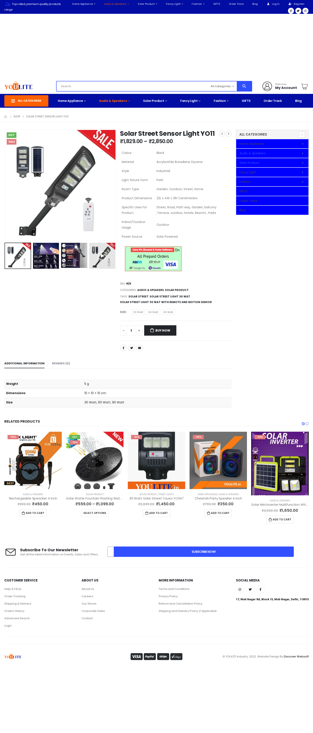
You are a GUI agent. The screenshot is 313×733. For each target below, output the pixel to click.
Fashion (197, 4)
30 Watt (138, 312)
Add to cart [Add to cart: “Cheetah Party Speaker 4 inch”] (220, 513)
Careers (87, 596)
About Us (88, 589)
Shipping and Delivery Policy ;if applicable (188, 611)
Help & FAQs (12, 589)
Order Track (236, 4)
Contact (87, 618)
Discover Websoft (296, 657)
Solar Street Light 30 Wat (170, 296)
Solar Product (146, 4)
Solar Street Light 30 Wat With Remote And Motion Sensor (166, 302)
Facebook (123, 347)
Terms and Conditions (174, 589)
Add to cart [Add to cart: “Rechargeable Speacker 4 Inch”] (35, 513)
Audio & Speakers (115, 4)
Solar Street (138, 296)
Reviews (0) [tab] (61, 363)
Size (123, 312)
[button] (303, 423)
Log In (273, 4)
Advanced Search (17, 618)
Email (139, 347)
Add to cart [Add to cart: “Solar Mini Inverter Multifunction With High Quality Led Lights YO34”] (282, 519)
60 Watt (153, 312)
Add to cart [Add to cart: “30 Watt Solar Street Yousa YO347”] (158, 513)
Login (8, 626)
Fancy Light (173, 4)
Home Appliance (82, 4)
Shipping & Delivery (17, 604)
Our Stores (89, 604)
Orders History (14, 611)
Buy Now (162, 330)
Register (296, 4)
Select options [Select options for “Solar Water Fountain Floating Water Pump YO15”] (94, 513)
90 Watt (168, 312)
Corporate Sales (93, 611)
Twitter (131, 347)
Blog (255, 4)
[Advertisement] (156, 46)
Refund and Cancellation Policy (180, 604)
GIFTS (216, 4)
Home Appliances (208, 494)
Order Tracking (14, 596)
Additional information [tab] (24, 363)
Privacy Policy (168, 596)
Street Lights (166, 494)
